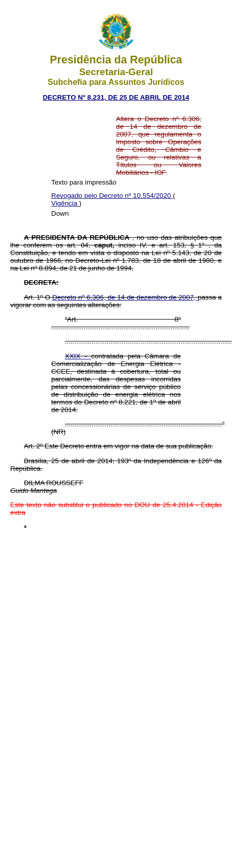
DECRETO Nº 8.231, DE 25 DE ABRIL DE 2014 (116, 97)
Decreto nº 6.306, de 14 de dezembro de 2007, (125, 297)
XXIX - (78, 356)
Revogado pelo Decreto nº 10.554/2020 (112, 195)
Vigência (65, 203)
